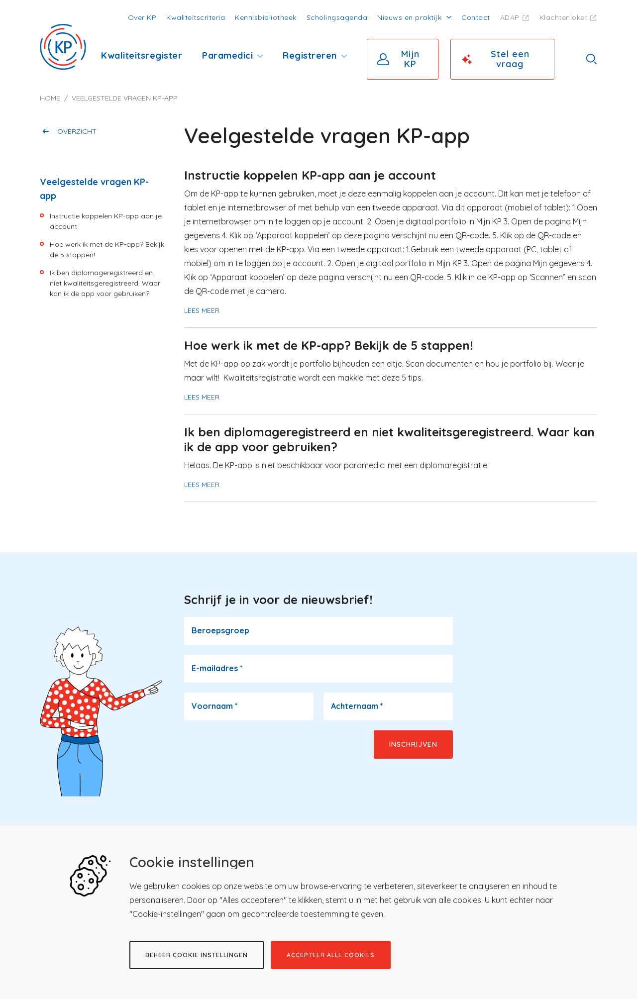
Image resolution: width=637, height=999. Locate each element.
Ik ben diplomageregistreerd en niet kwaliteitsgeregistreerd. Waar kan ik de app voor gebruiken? (105, 283)
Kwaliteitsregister (141, 55)
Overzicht (77, 131)
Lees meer (201, 310)
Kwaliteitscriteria (195, 17)
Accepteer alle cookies (331, 955)
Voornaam (215, 706)
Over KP (142, 17)
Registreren (310, 55)
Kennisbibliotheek (266, 17)
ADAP (510, 17)
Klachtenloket (563, 17)
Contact (475, 17)
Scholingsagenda (337, 17)
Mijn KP (410, 59)
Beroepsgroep (220, 630)
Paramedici (227, 55)
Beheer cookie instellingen (196, 955)
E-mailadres (217, 668)
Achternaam (357, 706)
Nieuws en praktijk (409, 17)
